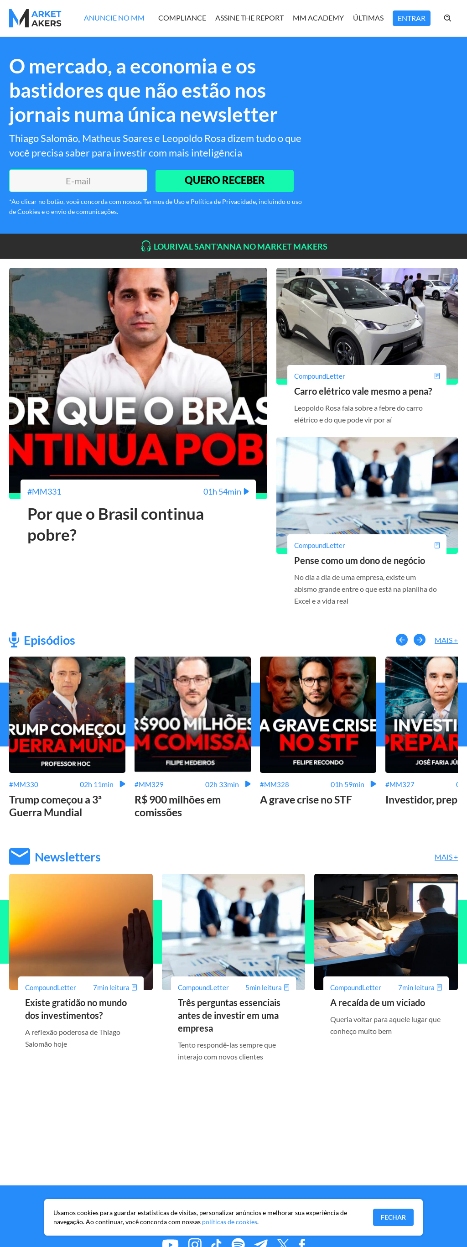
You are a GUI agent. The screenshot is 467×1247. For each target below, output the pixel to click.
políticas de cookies (229, 1222)
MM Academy (318, 17)
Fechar (393, 1217)
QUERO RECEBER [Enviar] (224, 180)
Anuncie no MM (114, 17)
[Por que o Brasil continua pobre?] (138, 491)
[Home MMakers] (35, 18)
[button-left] (402, 640)
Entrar (411, 18)
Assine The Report (249, 17)
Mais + (446, 640)
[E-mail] (77, 180)
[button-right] (419, 640)
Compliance (182, 17)
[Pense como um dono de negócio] (367, 545)
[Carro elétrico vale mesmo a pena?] (367, 376)
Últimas (368, 17)
